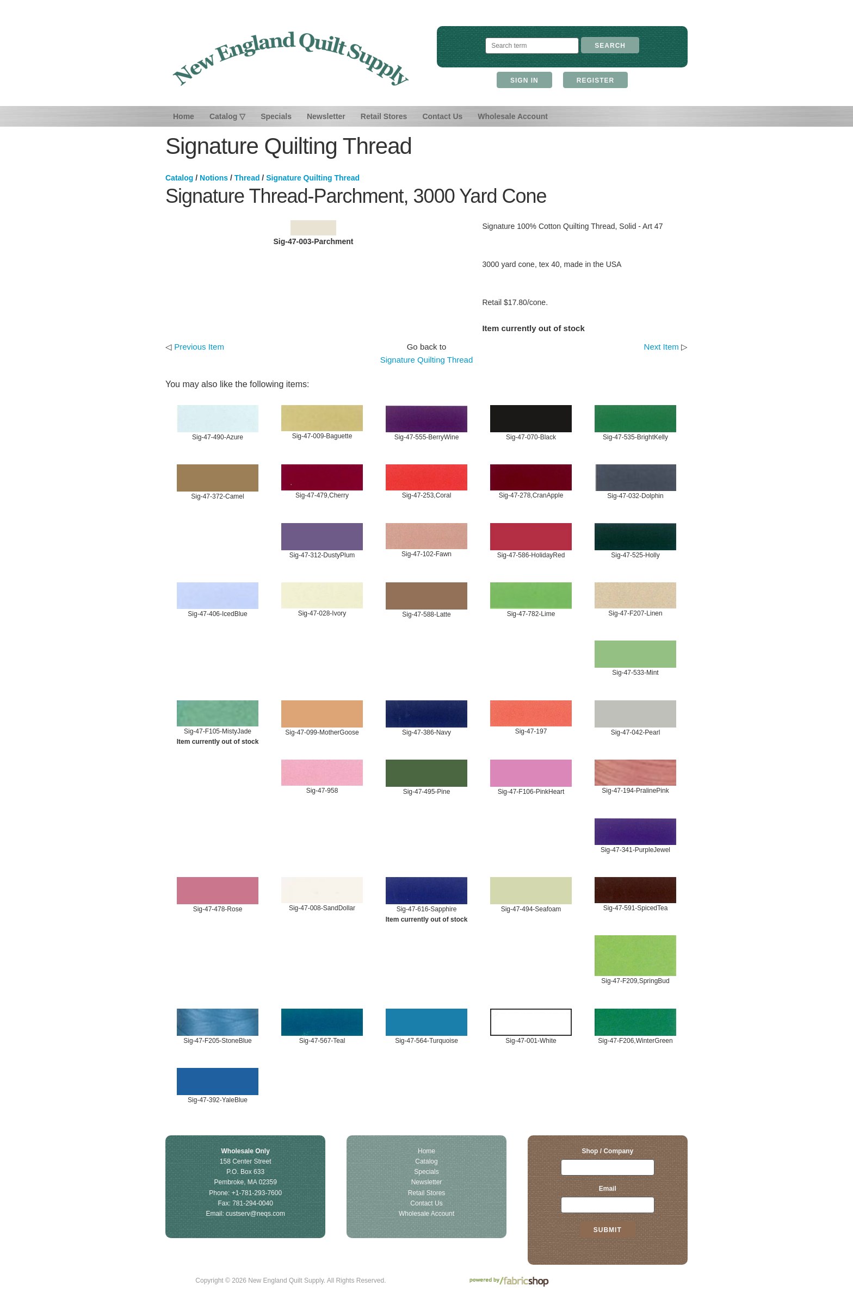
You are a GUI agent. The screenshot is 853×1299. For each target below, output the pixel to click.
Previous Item (199, 346)
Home (183, 116)
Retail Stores (384, 116)
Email (607, 1188)
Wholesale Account (513, 116)
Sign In (524, 80)
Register (595, 80)
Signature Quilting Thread (313, 177)
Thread (247, 177)
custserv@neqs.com (255, 1213)
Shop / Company (607, 1151)
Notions (214, 177)
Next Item (661, 346)
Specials (276, 116)
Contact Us (442, 116)
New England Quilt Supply (290, 59)
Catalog (179, 177)
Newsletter (326, 116)
